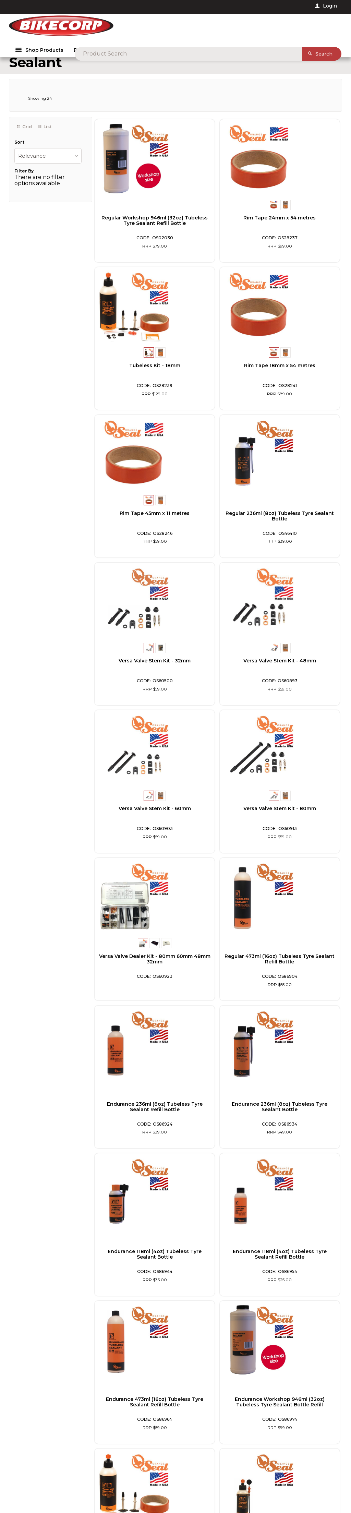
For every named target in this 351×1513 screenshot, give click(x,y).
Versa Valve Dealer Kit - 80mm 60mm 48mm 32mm (217, 674)
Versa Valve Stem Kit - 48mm (217, 526)
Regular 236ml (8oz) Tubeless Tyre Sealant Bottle (301, 382)
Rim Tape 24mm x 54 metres (217, 231)
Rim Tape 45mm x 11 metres (217, 376)
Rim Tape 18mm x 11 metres (133, 1262)
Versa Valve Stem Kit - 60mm (300, 526)
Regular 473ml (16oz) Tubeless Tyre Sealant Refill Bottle (301, 677)
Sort (19, 155)
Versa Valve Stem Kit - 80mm (133, 674)
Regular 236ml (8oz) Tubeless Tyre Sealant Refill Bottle (301, 1268)
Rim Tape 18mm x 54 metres (133, 376)
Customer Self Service (114, 1488)
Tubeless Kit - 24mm (134, 1115)
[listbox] (48, 169)
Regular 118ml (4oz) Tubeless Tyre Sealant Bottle (217, 1120)
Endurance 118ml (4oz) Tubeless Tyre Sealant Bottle (300, 825)
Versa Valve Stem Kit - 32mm (133, 526)
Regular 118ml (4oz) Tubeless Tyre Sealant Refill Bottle (217, 1268)
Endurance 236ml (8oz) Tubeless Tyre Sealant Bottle (217, 825)
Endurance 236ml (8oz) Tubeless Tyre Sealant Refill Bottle (134, 825)
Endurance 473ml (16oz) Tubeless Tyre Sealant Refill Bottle (217, 972)
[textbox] (178, 27)
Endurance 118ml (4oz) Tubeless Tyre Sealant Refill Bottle (134, 972)
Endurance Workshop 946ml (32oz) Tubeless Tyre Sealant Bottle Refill (301, 972)
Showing (40, 112)
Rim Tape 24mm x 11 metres (300, 1115)
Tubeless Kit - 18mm (300, 228)
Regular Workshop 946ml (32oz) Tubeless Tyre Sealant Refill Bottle (133, 234)
